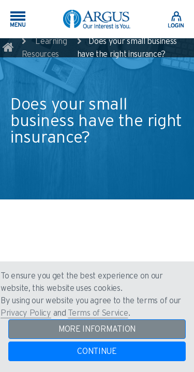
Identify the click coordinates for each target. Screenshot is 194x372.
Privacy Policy (26, 313)
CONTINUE (97, 351)
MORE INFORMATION (97, 329)
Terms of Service (98, 313)
